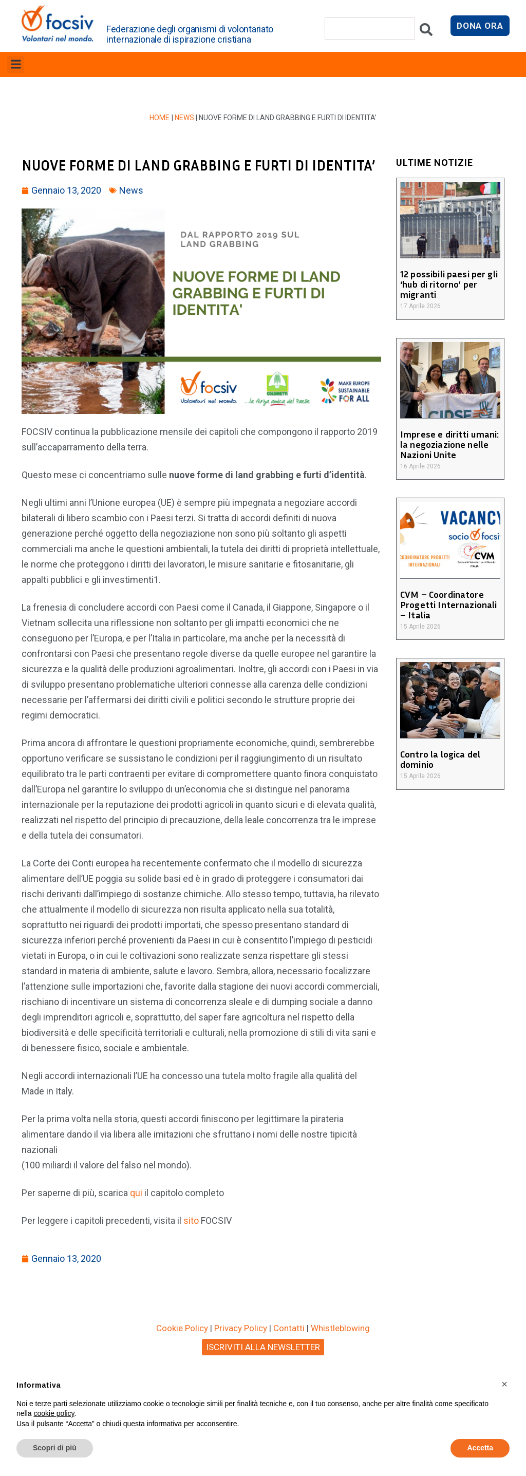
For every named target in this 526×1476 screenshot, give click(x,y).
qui (136, 1192)
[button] (15, 64)
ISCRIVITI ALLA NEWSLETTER (263, 1347)
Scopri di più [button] (55, 1448)
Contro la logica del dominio (439, 759)
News (184, 117)
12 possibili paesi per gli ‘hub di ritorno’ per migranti (448, 284)
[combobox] (370, 28)
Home (160, 117)
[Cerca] (426, 32)
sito (192, 1220)
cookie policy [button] (53, 1413)
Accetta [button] (480, 1448)
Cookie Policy (182, 1328)
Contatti (289, 1328)
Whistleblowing (340, 1328)
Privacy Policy (240, 1328)
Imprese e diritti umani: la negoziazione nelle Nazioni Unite (448, 444)
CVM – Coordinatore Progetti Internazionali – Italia (447, 604)
